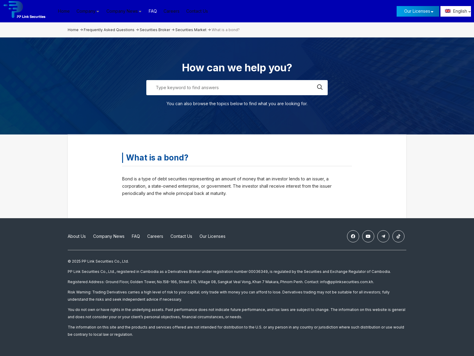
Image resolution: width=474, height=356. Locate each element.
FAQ (154, 11)
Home (65, 11)
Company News (109, 236)
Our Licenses (417, 11)
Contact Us (198, 11)
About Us (77, 236)
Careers (173, 11)
